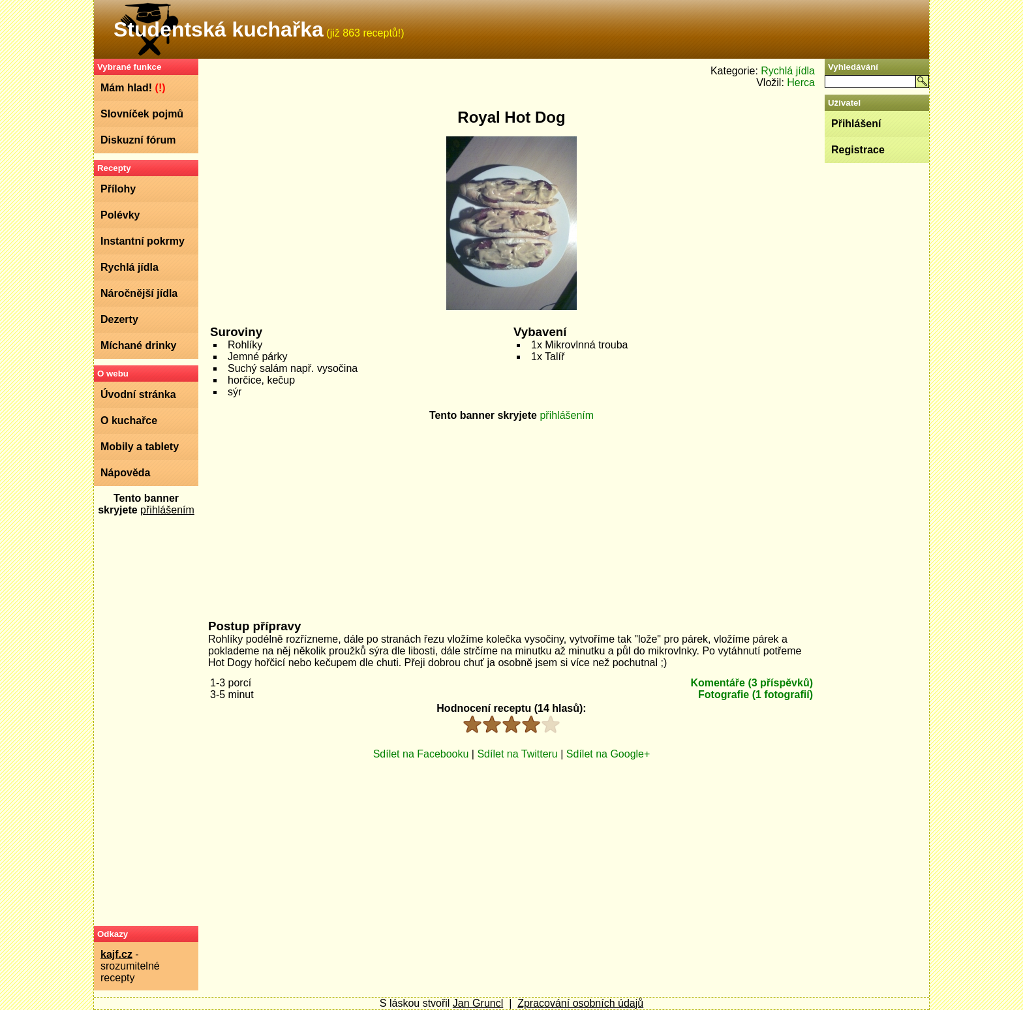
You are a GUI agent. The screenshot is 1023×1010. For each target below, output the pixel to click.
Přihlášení (856, 123)
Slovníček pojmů (141, 113)
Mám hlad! (133, 87)
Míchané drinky (138, 345)
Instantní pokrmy (142, 241)
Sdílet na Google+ (608, 753)
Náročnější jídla (138, 293)
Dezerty (119, 319)
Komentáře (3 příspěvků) (751, 682)
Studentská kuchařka (219, 29)
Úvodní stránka (138, 394)
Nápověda (125, 472)
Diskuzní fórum (138, 139)
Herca (801, 82)
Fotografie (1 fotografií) (755, 694)
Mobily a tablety (139, 446)
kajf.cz (116, 954)
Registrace (858, 149)
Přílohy (118, 188)
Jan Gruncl (478, 1003)
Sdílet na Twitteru (517, 753)
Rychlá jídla (129, 267)
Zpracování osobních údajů (580, 1003)
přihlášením (167, 509)
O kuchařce (128, 420)
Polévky (120, 215)
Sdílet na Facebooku (421, 753)
